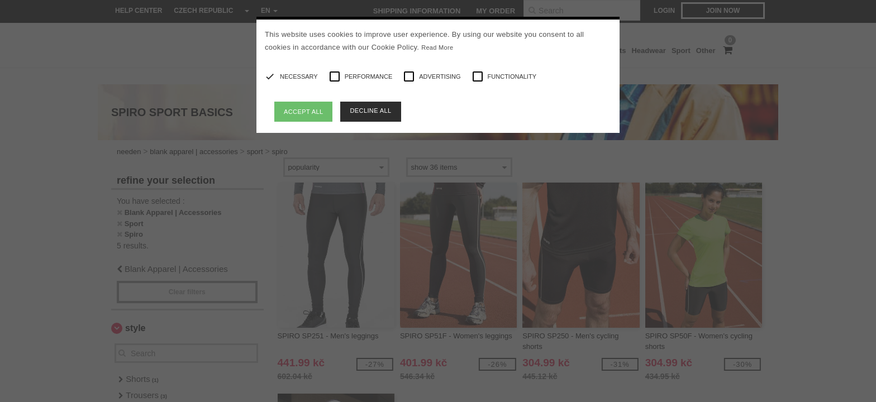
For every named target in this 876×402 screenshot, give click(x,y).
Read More (437, 47)
